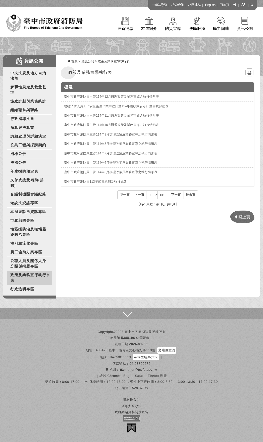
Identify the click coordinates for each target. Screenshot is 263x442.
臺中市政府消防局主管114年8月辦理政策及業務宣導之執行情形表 (110, 143)
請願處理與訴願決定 (28, 136)
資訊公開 (245, 28)
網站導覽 (161, 5)
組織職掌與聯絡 (24, 110)
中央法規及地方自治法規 (28, 75)
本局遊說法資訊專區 (28, 212)
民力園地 (221, 28)
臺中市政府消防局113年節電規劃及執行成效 (95, 181)
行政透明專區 (22, 289)
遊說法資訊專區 (24, 203)
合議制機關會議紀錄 (28, 194)
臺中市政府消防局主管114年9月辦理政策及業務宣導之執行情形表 (110, 134)
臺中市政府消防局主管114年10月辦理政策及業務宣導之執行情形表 (111, 125)
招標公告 (18, 154)
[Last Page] (190, 194)
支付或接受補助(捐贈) (27, 182)
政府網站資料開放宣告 (132, 412)
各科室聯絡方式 (146, 357)
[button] (234, 5)
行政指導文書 (22, 119)
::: (153, 5)
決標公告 (18, 163)
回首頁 (224, 5)
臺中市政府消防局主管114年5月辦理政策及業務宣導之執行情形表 (110, 172)
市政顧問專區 (22, 220)
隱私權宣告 (131, 400)
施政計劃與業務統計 (28, 101)
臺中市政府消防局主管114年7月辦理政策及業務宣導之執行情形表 (110, 153)
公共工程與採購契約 (28, 145)
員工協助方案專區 (26, 252)
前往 (163, 194)
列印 (249, 72)
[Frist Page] (124, 194)
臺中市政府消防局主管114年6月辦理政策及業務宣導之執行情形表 (110, 162)
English (210, 5)
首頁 (72, 61)
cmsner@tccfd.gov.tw (138, 369)
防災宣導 (173, 28)
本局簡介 (149, 28)
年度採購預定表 (24, 171)
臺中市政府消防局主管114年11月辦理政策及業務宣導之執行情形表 (111, 115)
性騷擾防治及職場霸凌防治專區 (28, 232)
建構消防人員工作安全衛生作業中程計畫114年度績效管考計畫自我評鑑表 (116, 106)
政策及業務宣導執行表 (28, 277)
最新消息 (125, 28)
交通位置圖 (166, 350)
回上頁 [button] (244, 217)
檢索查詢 (177, 5)
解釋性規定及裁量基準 (28, 90)
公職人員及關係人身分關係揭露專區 (28, 263)
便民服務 (197, 28)
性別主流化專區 (24, 243)
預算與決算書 (22, 128)
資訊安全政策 (131, 406)
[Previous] (139, 194)
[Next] (176, 194)
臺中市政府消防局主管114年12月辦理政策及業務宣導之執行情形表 (111, 96)
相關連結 (194, 5)
